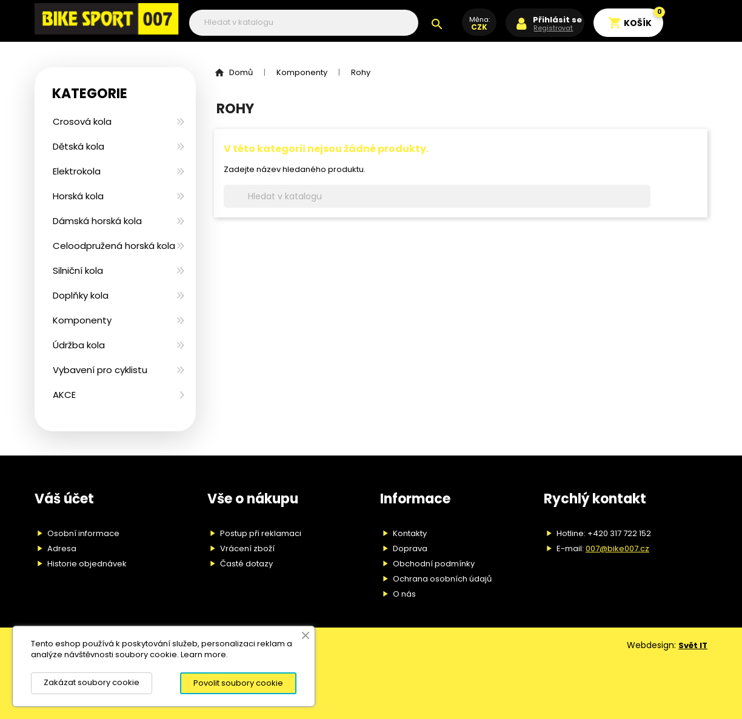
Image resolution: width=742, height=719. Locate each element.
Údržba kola (79, 345)
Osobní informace (83, 533)
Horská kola (78, 196)
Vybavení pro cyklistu (100, 369)
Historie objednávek (87, 563)
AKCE (64, 394)
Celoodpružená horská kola (114, 245)
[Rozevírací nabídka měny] (479, 28)
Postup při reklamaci (260, 533)
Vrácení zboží (247, 548)
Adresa (61, 548)
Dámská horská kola (97, 220)
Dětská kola (78, 146)
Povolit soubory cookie (238, 683)
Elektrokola (77, 171)
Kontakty (410, 533)
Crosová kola (82, 121)
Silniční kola (78, 270)
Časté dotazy (246, 563)
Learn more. (204, 654)
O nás (404, 594)
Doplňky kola (81, 295)
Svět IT (692, 645)
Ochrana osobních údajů (442, 579)
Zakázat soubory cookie (91, 682)
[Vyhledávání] (303, 23)
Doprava (410, 548)
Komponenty (82, 320)
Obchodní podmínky (434, 563)
